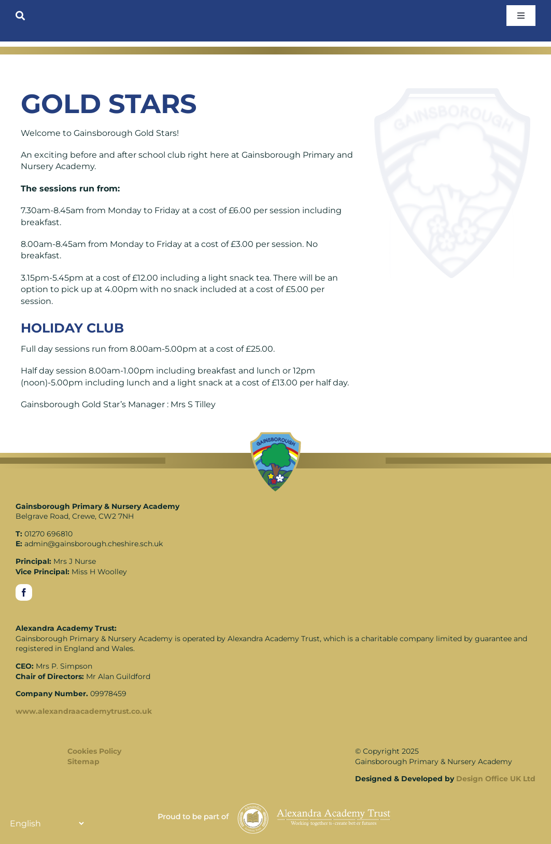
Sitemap (83, 761)
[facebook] (24, 592)
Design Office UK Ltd (495, 778)
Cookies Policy (94, 751)
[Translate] (47, 823)
